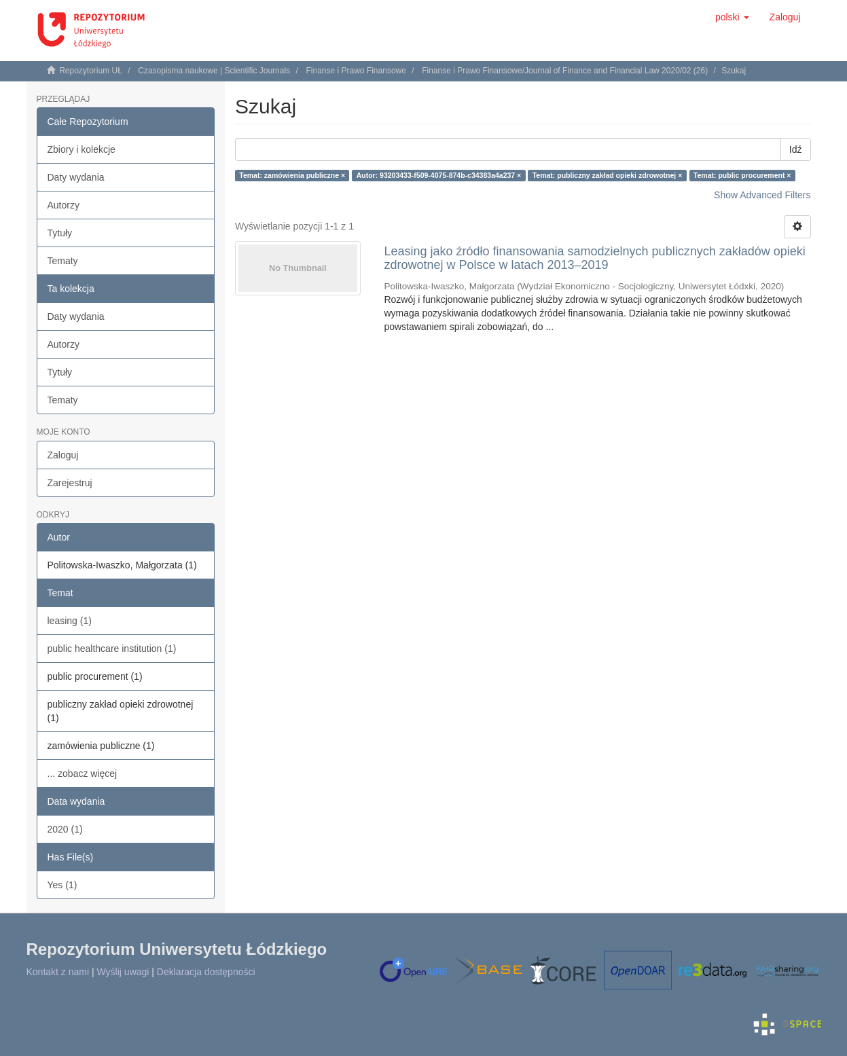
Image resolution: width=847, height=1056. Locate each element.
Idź (795, 149)
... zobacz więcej (83, 773)
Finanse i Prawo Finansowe (356, 70)
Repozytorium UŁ (90, 70)
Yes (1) (62, 884)
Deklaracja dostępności (206, 971)
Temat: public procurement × (742, 175)
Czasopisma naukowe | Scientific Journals (214, 70)
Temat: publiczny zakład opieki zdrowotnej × (608, 175)
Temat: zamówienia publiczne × (292, 175)
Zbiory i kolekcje (81, 149)
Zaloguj (63, 455)
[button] (732, 17)
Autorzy (63, 205)
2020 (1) (65, 829)
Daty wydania (76, 177)
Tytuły (60, 232)
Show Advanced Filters (762, 194)
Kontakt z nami (58, 971)
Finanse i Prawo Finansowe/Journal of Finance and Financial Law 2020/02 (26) (565, 70)
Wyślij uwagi (123, 971)
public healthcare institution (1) (112, 648)
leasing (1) (70, 620)
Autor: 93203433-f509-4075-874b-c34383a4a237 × (439, 175)
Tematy (63, 260)
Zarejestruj (70, 482)
